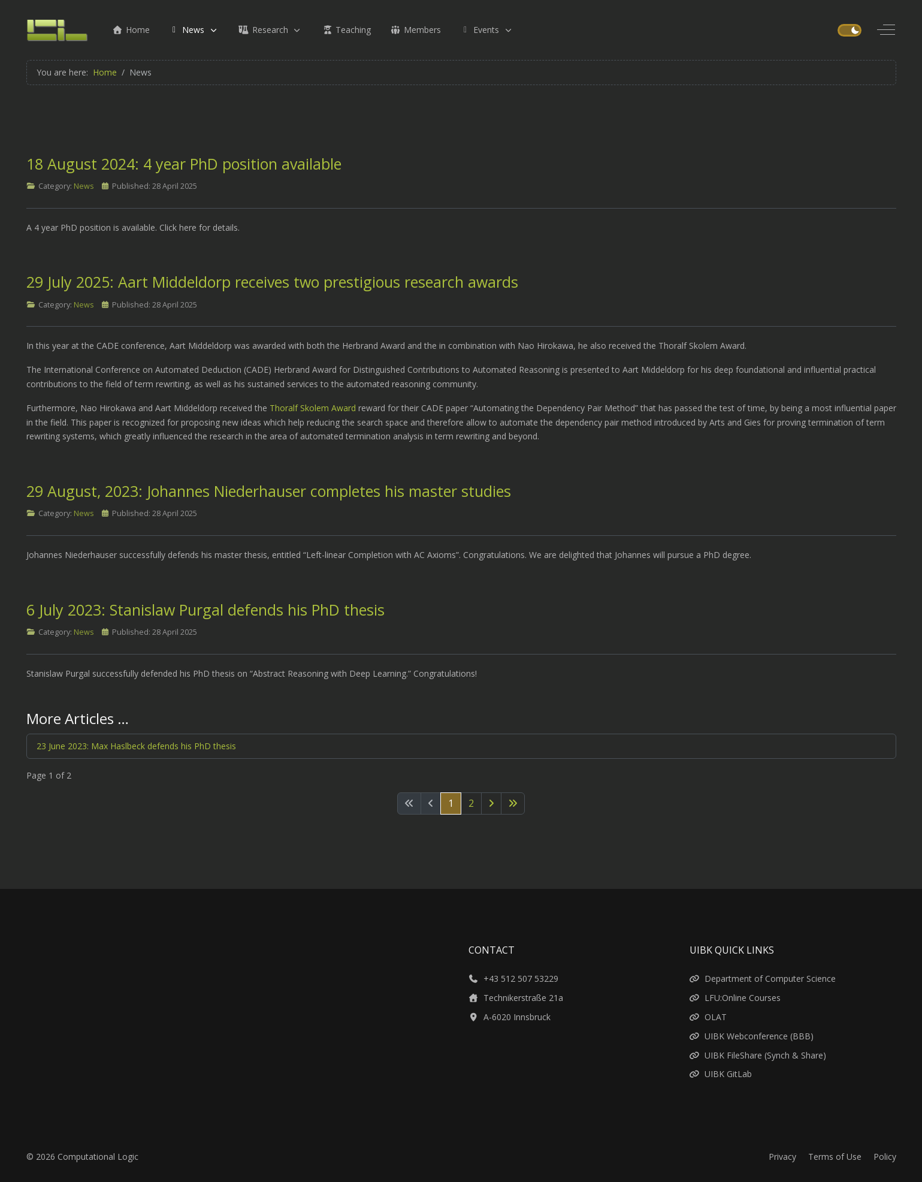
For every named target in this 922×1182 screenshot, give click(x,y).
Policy (884, 1156)
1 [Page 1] (451, 803)
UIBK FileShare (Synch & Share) (758, 1055)
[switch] (849, 30)
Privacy (782, 1156)
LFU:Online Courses (735, 997)
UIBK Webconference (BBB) (752, 1036)
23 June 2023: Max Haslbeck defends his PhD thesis (136, 746)
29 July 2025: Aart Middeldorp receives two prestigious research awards (272, 282)
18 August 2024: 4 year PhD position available (183, 163)
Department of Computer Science (763, 978)
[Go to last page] (513, 803)
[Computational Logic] (57, 30)
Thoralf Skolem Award (313, 408)
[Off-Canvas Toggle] (886, 30)
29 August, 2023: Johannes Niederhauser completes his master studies (268, 491)
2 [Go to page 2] (471, 803)
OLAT (708, 1017)
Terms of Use (834, 1156)
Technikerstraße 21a (516, 997)
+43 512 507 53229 (513, 978)
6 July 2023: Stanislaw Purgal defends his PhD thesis (205, 609)
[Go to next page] (491, 803)
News (84, 186)
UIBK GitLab (721, 1074)
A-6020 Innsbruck (509, 1017)
